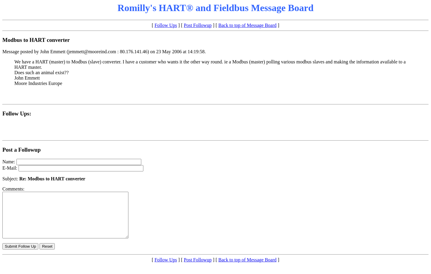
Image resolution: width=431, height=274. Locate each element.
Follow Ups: (16, 113)
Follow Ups (165, 25)
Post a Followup (21, 150)
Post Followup (198, 25)
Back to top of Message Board (247, 25)
